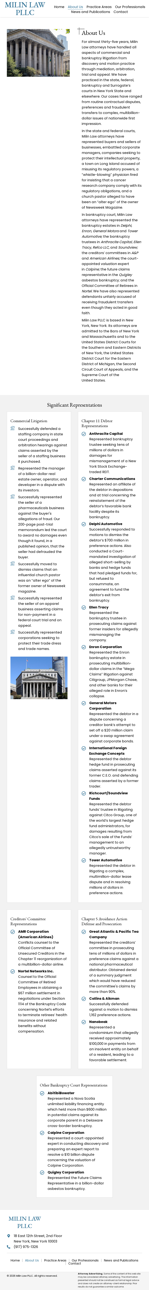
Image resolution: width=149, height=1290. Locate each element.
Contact (74, 1263)
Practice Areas (55, 1260)
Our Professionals (85, 1260)
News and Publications (121, 1260)
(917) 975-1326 (26, 1246)
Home (15, 1260)
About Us (32, 1260)
